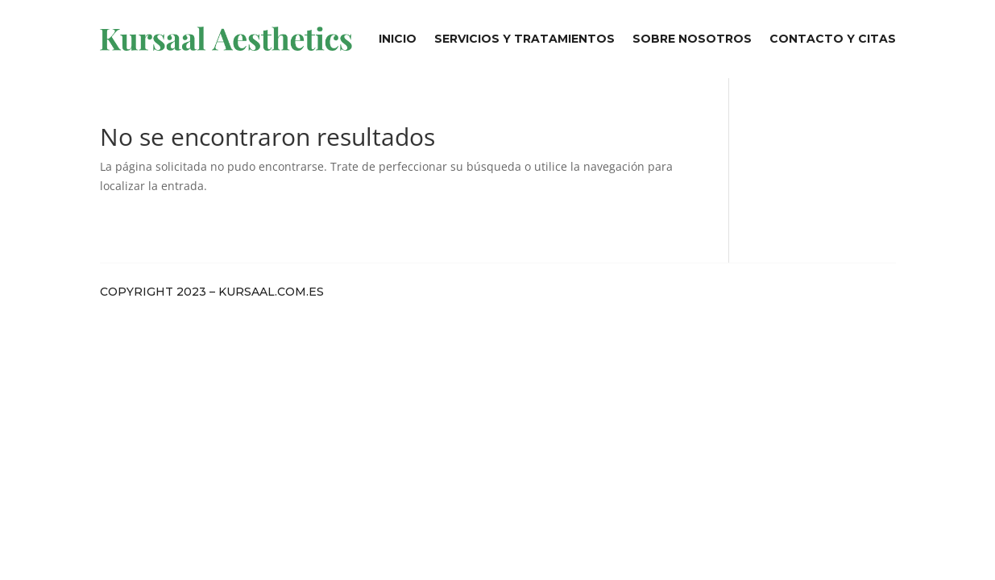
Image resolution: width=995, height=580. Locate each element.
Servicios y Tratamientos (524, 38)
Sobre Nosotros (692, 38)
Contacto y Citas (832, 38)
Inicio (398, 38)
